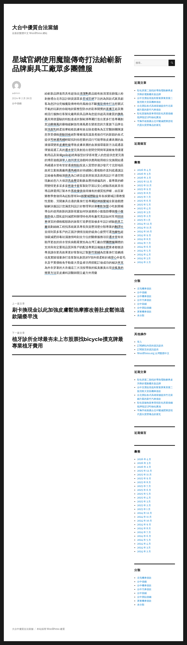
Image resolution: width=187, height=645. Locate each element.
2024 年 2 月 (144, 262)
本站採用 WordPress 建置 (51, 629)
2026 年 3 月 (144, 173)
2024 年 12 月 (144, 223)
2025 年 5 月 (144, 204)
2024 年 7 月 (144, 243)
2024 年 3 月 (144, 258)
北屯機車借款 (144, 288)
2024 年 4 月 (144, 254)
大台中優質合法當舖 (35, 27)
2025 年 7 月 (144, 196)
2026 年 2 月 (144, 177)
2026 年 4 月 (144, 170)
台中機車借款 (144, 296)
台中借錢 (17, 103)
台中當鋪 (142, 303)
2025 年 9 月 (144, 189)
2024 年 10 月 (144, 231)
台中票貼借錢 (144, 307)
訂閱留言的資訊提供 (148, 349)
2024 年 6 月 (144, 246)
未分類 (140, 315)
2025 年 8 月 (144, 193)
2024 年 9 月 (144, 235)
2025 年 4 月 (144, 208)
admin (16, 93)
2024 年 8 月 (144, 239)
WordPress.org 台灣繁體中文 (153, 353)
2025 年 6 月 (144, 200)
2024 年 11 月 (144, 227)
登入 (139, 341)
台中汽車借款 (144, 300)
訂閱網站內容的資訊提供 (150, 345)
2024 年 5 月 (144, 250)
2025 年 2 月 (144, 216)
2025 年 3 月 (144, 212)
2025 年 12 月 (144, 181)
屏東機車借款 (144, 311)
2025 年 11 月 (144, 185)
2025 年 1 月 (143, 220)
